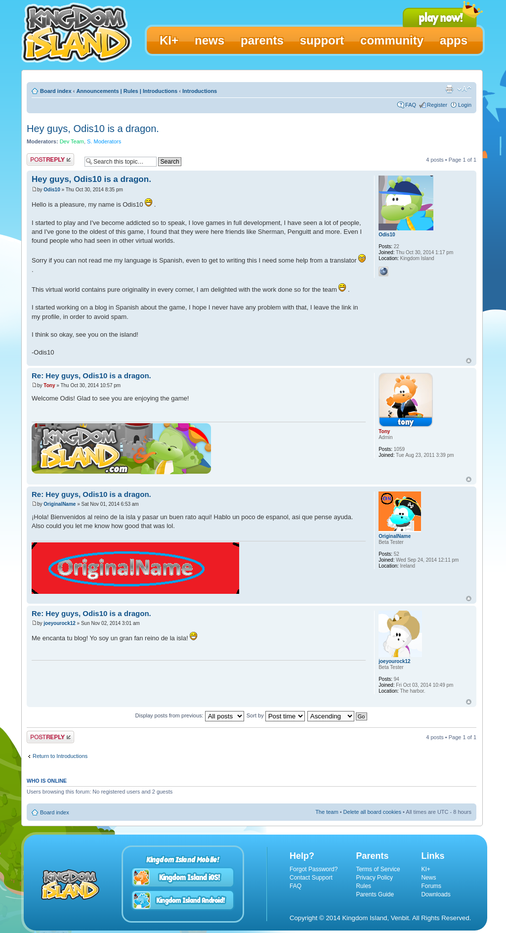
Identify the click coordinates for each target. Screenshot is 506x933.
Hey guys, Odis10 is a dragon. (93, 128)
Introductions (199, 91)
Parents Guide (375, 894)
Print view (449, 89)
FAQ (410, 105)
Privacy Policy (374, 877)
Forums (431, 886)
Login (464, 105)
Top (468, 360)
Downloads (435, 894)
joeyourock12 (59, 623)
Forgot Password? (313, 869)
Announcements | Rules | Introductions (126, 91)
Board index (56, 91)
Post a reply (50, 159)
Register (437, 105)
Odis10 (51, 189)
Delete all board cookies (372, 812)
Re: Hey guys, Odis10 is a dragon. (91, 375)
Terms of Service (378, 869)
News (428, 877)
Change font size (464, 89)
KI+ (425, 869)
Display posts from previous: (189, 715)
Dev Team (72, 141)
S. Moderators (104, 141)
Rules (363, 886)
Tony (49, 385)
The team (326, 812)
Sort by (276, 715)
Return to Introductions (60, 756)
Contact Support (311, 877)
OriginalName (59, 504)
